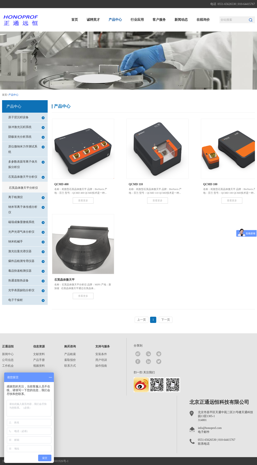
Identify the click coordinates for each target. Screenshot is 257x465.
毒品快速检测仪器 (26, 271)
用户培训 (101, 360)
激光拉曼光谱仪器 (26, 251)
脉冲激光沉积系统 (26, 127)
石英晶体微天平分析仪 (26, 177)
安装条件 (101, 354)
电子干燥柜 (26, 300)
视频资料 (39, 365)
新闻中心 (8, 354)
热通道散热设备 (26, 280)
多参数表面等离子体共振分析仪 (26, 164)
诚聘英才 (93, 19)
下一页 (165, 319)
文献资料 (39, 354)
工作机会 (8, 365)
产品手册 (39, 360)
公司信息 (8, 360)
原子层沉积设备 (26, 117)
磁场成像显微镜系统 (26, 222)
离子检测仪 (26, 197)
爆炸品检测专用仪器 (26, 261)
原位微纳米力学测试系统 (26, 149)
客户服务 (159, 19)
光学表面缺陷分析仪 (26, 290)
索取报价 (70, 360)
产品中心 (115, 19)
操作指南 (101, 365)
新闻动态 (181, 19)
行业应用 (137, 19)
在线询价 (203, 19)
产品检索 (70, 354)
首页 (74, 19)
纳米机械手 (26, 241)
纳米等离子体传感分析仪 (26, 209)
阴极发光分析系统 (26, 137)
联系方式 (70, 365)
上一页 (141, 319)
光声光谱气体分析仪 (26, 232)
